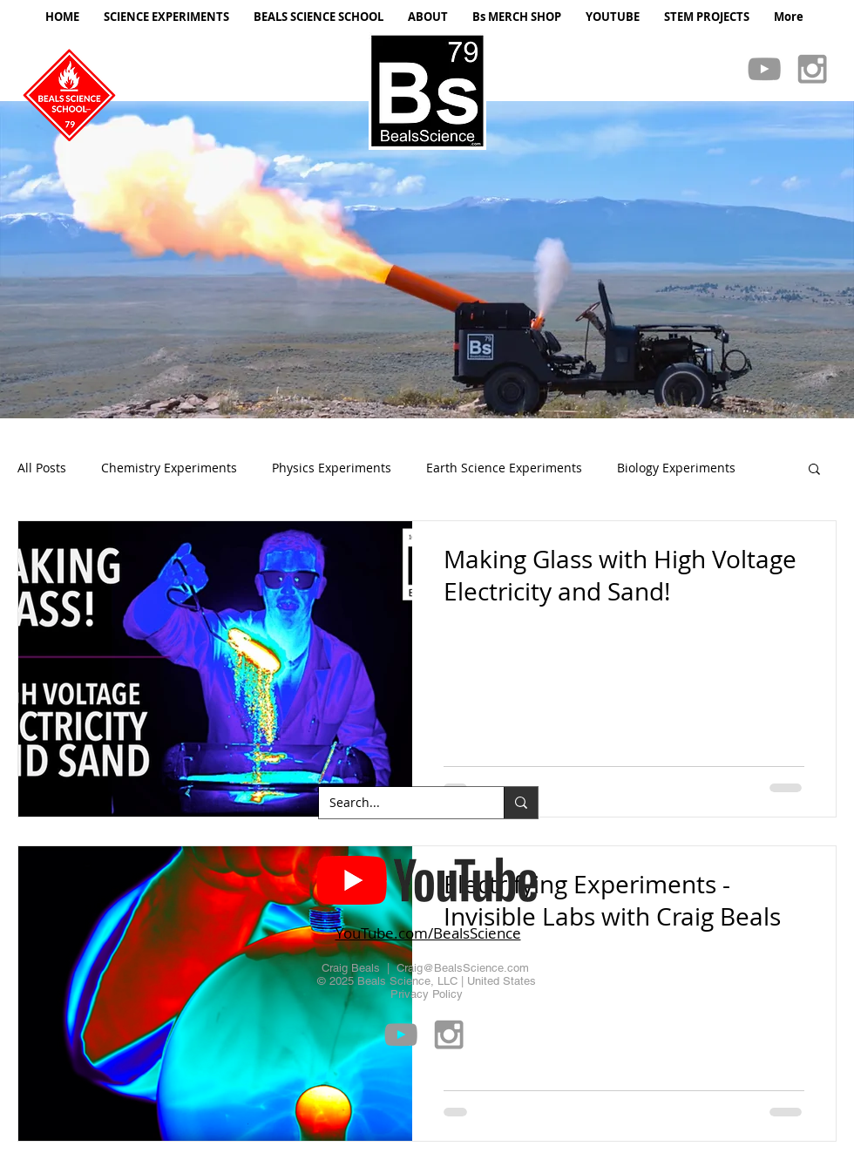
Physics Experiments (331, 467)
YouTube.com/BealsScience (428, 933)
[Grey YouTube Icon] (764, 69)
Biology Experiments (676, 467)
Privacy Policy (426, 994)
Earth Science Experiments (504, 467)
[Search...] (398, 802)
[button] (427, 259)
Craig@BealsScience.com (462, 967)
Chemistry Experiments (169, 467)
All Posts (41, 467)
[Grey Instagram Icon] (812, 69)
